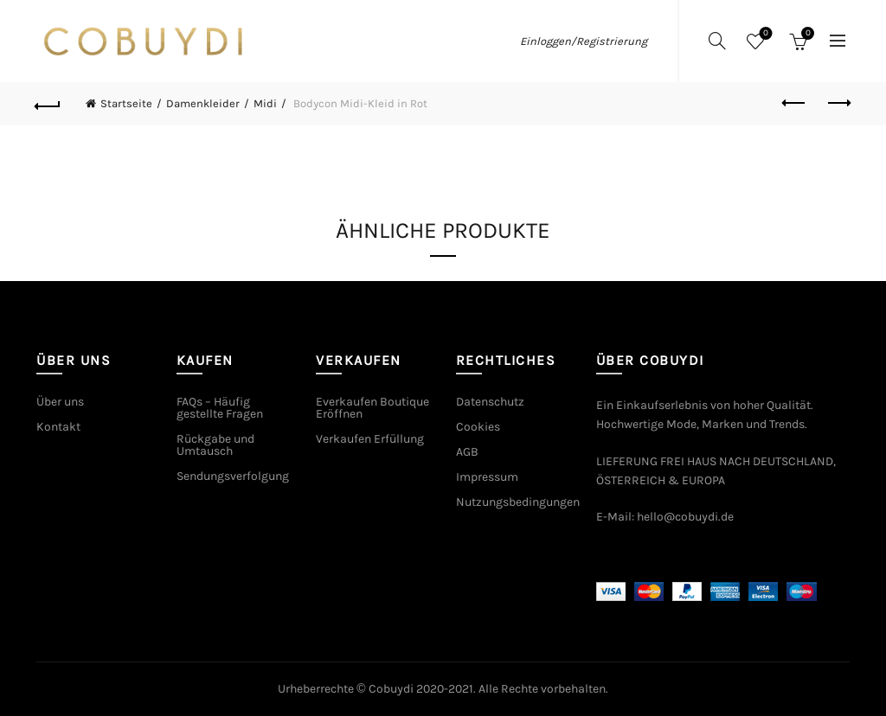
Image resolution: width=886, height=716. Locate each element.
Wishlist (764, 34)
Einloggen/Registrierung (583, 41)
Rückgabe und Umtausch (215, 445)
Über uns (60, 401)
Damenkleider (203, 103)
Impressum (487, 477)
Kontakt (58, 426)
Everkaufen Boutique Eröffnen (372, 407)
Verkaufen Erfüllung (370, 439)
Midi (265, 103)
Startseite (126, 103)
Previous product (795, 103)
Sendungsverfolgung (233, 476)
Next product (838, 103)
